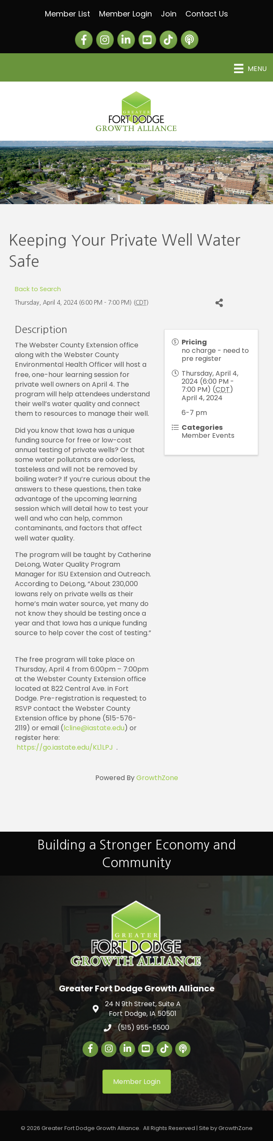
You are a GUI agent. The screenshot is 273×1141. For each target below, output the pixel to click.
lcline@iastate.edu (93, 728)
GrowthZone (157, 778)
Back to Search (38, 289)
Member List (67, 13)
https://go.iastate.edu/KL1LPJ (65, 747)
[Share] (219, 302)
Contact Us (206, 13)
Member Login (125, 13)
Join (168, 13)
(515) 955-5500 (143, 1027)
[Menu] (250, 68)
